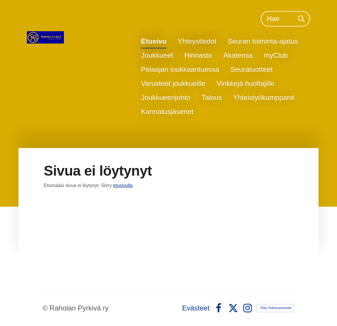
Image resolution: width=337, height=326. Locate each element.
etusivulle (123, 185)
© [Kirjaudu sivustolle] (46, 308)
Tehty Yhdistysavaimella (275, 308)
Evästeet (196, 308)
